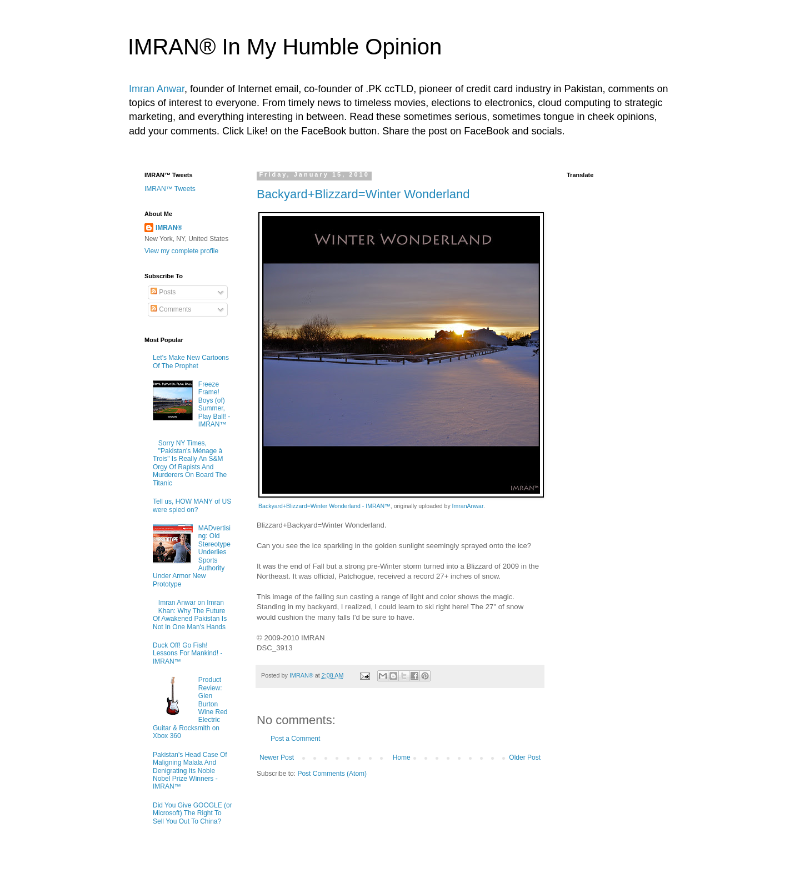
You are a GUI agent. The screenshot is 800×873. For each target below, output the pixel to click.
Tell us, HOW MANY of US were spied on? (192, 505)
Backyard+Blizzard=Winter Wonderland (363, 194)
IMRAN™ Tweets (170, 189)
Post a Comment (295, 738)
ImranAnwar (467, 506)
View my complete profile (181, 251)
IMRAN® (169, 228)
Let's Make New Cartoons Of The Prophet (191, 361)
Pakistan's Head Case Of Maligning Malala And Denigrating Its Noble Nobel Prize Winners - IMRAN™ (190, 771)
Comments (171, 309)
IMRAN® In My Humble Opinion (285, 46)
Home (402, 757)
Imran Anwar (156, 88)
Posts (163, 292)
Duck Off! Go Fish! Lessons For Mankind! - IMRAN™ (187, 653)
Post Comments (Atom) (332, 773)
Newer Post (276, 757)
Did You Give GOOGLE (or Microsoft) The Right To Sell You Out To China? (192, 813)
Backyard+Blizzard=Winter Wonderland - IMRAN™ (324, 506)
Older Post (525, 757)
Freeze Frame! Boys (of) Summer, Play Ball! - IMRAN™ (214, 404)
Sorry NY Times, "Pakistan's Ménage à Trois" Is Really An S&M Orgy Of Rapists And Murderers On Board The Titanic (190, 463)
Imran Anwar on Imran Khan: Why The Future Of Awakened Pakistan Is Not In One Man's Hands (190, 614)
